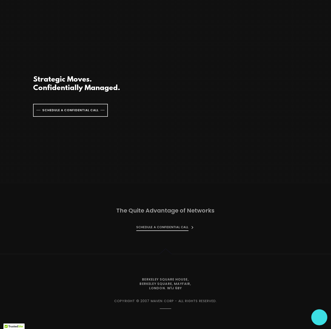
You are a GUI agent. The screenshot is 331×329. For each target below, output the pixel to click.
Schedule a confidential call (70, 110)
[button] (319, 317)
